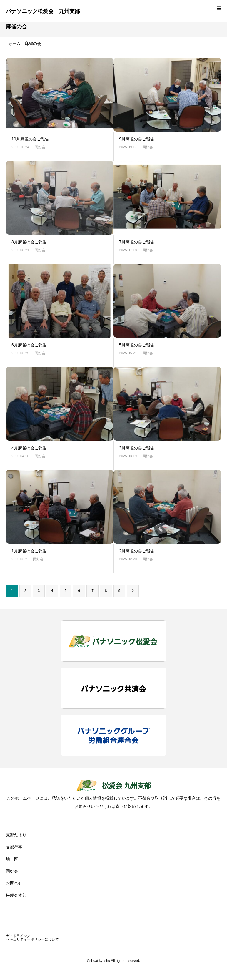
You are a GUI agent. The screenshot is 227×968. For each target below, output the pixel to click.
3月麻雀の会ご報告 (136, 448)
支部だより (16, 835)
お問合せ (14, 883)
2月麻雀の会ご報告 (136, 551)
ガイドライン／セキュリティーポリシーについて (32, 938)
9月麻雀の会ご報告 (136, 139)
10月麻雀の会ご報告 (30, 139)
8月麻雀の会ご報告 (29, 242)
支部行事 (14, 847)
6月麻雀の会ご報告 (29, 345)
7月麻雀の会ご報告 (136, 242)
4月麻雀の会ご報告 (29, 448)
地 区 (12, 859)
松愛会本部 (16, 895)
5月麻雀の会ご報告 (136, 345)
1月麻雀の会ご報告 (29, 551)
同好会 (40, 147)
